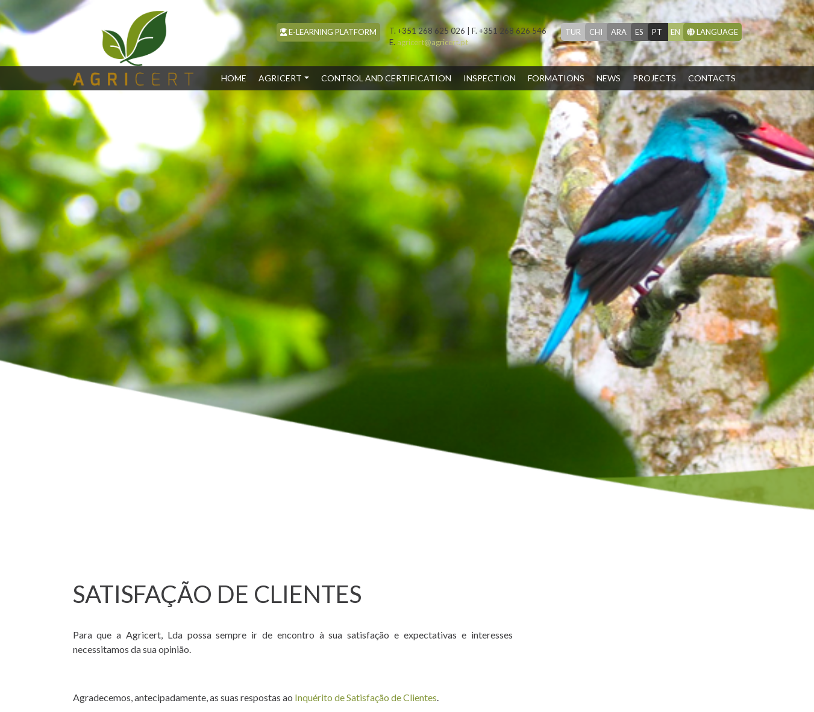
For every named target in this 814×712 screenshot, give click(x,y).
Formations (556, 78)
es (639, 32)
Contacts (712, 78)
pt (657, 32)
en (675, 32)
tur (573, 32)
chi (596, 32)
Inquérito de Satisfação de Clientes (366, 697)
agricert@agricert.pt (428, 42)
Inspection (489, 78)
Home (236, 77)
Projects (654, 78)
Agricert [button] (280, 78)
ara (619, 32)
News (608, 78)
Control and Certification (386, 78)
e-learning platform (328, 32)
